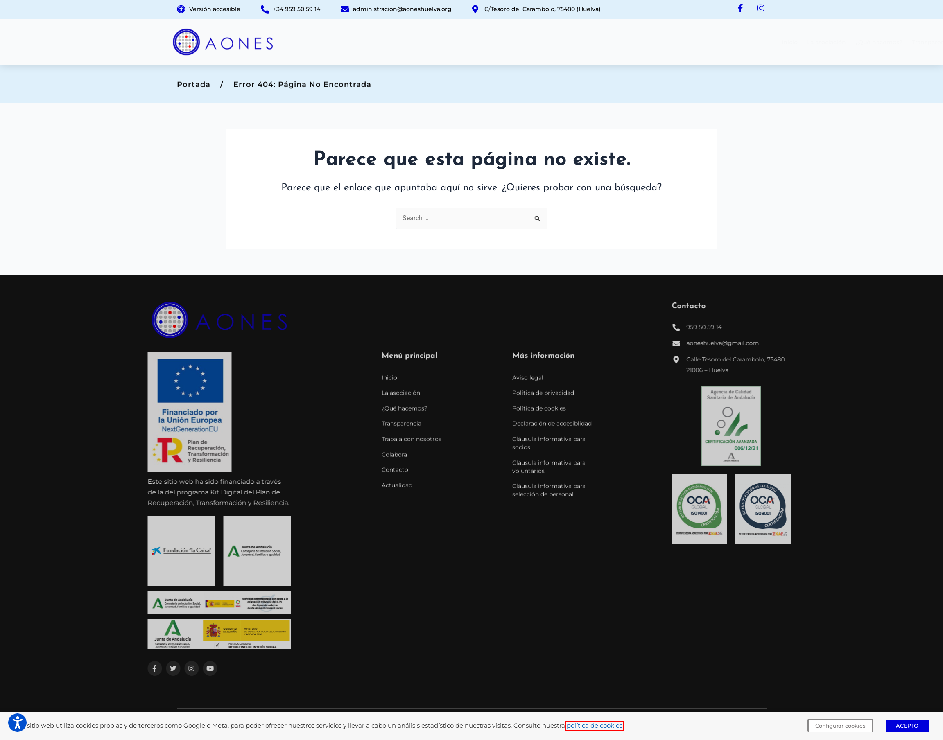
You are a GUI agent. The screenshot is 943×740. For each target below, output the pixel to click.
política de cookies (594, 725)
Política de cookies (539, 529)
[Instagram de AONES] (760, 8)
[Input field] (538, 216)
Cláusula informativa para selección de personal (549, 611)
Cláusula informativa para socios (549, 564)
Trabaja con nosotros (636, 42)
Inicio (433, 42)
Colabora (689, 42)
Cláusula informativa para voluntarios (549, 588)
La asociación (469, 42)
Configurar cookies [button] (840, 725)
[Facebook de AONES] (739, 8)
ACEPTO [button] (907, 725)
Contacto (724, 42)
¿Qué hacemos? (521, 42)
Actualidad (763, 42)
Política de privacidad (543, 514)
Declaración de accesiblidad (552, 544)
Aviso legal (527, 498)
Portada (193, 87)
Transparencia (575, 42)
